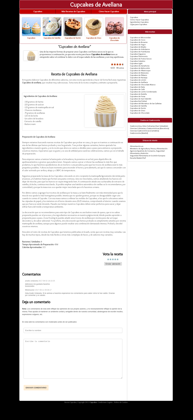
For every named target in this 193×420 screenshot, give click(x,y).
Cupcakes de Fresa (137, 96)
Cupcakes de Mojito (138, 47)
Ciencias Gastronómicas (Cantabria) (144, 130)
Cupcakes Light (136, 63)
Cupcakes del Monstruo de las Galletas (145, 103)
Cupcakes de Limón (138, 80)
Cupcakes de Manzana (139, 73)
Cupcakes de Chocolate (139, 113)
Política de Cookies (121, 402)
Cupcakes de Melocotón (140, 68)
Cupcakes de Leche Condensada (143, 91)
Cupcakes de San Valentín (140, 98)
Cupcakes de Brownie (139, 42)
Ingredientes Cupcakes (139, 22)
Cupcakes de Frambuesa (140, 51)
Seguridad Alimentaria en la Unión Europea (147, 155)
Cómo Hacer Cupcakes (109, 11)
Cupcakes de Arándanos (140, 49)
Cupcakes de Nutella (138, 94)
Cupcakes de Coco (137, 40)
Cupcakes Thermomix (139, 56)
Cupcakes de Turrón (138, 108)
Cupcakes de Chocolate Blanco (143, 84)
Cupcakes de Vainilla (138, 106)
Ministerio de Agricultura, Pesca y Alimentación (148, 148)
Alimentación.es (136, 146)
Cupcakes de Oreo (137, 110)
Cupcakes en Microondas (140, 37)
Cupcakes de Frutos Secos (140, 58)
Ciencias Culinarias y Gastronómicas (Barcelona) (149, 128)
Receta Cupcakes (70, 402)
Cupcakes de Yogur (138, 44)
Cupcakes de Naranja (138, 77)
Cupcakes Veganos (137, 54)
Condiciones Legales (105, 402)
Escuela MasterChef (138, 158)
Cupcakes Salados (137, 61)
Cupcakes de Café (137, 89)
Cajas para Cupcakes (138, 24)
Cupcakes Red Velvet (138, 101)
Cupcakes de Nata (137, 87)
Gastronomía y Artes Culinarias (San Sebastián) (149, 126)
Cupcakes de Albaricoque (140, 70)
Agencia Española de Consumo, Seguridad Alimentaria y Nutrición (147, 152)
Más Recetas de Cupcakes (73, 11)
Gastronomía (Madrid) (139, 133)
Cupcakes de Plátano (138, 75)
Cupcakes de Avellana (139, 82)
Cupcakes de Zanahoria (139, 66)
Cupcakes (37, 11)
